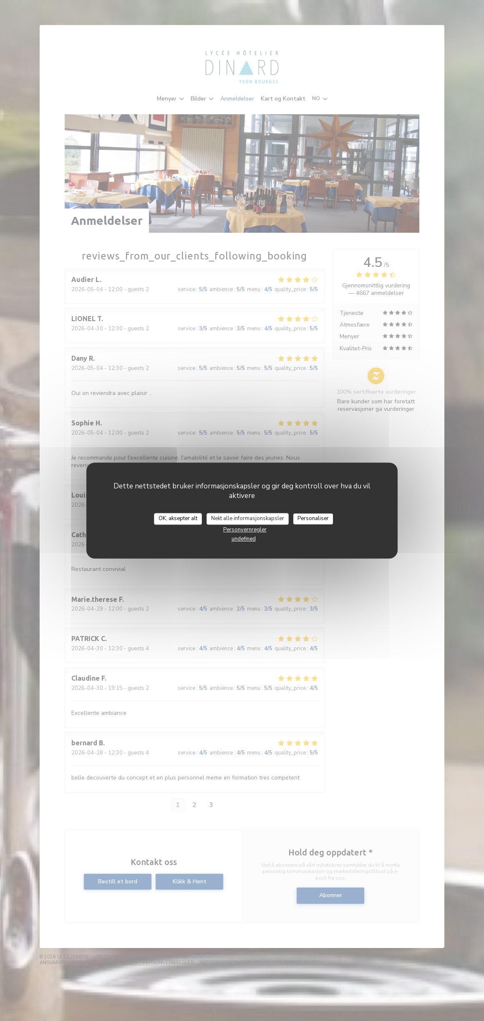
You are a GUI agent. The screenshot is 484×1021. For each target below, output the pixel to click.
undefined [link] (244, 539)
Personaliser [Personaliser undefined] (313, 518)
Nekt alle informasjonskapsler (247, 518)
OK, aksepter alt (178, 518)
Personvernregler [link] (245, 529)
